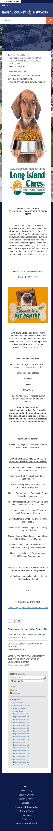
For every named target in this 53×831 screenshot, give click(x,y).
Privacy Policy (26, 811)
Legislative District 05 (21, 725)
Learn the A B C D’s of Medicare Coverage (26, 634)
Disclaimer (26, 803)
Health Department (20, 708)
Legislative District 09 (21, 736)
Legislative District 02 (21, 717)
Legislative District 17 (21, 759)
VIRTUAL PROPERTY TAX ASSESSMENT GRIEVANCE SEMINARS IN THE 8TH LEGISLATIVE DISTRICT (26, 659)
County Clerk (18, 711)
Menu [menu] (9, 6)
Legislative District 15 (21, 753)
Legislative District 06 (21, 728)
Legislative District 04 (21, 722)
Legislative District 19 (21, 765)
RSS (15, 690)
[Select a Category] (27, 681)
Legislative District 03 (21, 719)
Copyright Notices (27, 799)
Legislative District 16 (21, 756)
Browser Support (26, 795)
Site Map (26, 815)
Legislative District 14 (21, 751)
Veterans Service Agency (22, 705)
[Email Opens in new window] (19, 621)
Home (26, 786)
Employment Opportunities (27, 807)
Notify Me (16, 693)
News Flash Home (19, 55)
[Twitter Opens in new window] (15, 621)
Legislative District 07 (21, 731)
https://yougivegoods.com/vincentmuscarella (28, 607)
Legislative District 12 (21, 745)
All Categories (18, 702)
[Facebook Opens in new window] (10, 621)
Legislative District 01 (21, 714)
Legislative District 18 (21, 762)
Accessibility (26, 791)
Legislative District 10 (21, 739)
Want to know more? (32, 347)
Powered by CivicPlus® (26, 823)
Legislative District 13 (21, 748)
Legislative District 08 (21, 734)
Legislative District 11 (21, 742)
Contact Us (26, 819)
